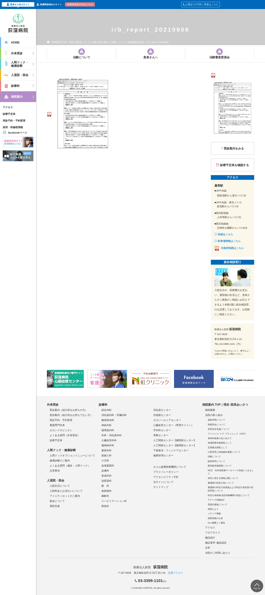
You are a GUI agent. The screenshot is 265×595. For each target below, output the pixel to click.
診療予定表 (9, 113)
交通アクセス (175, 572)
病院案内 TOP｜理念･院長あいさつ (70, 42)
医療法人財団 (150, 567)
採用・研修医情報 (13, 127)
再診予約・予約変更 (14, 120)
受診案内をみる (234, 148)
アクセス (8, 107)
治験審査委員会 (136, 42)
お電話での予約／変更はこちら (200, 4)
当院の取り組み (100, 42)
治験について (118, 42)
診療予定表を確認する (234, 165)
